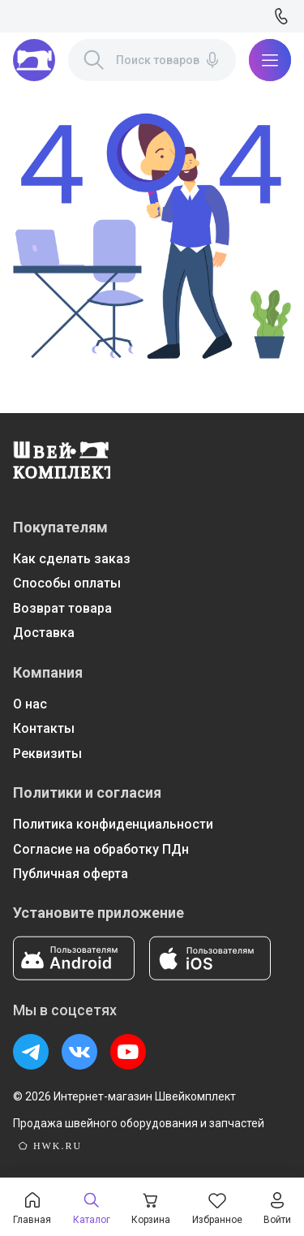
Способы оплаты (67, 583)
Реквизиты (47, 753)
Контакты (44, 728)
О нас (30, 704)
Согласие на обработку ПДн (101, 849)
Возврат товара (62, 608)
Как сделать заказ (72, 558)
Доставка (44, 632)
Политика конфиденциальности (113, 824)
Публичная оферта (70, 873)
